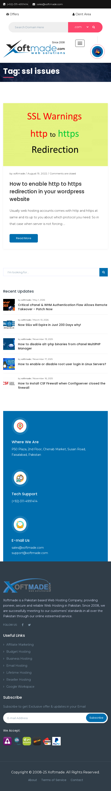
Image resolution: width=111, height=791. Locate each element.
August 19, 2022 (37, 173)
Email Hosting (16, 666)
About (32, 780)
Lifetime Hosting (19, 673)
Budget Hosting (18, 652)
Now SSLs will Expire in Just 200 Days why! (49, 325)
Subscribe (96, 718)
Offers (12, 14)
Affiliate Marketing (20, 645)
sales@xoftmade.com (48, 4)
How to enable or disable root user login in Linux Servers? (62, 364)
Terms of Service (53, 780)
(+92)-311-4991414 (15, 4)
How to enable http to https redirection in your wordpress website (47, 191)
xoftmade (19, 173)
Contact (77, 780)
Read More (23, 238)
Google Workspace (20, 687)
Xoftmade (56, 772)
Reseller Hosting (18, 680)
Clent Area (82, 14)
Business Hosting (19, 659)
